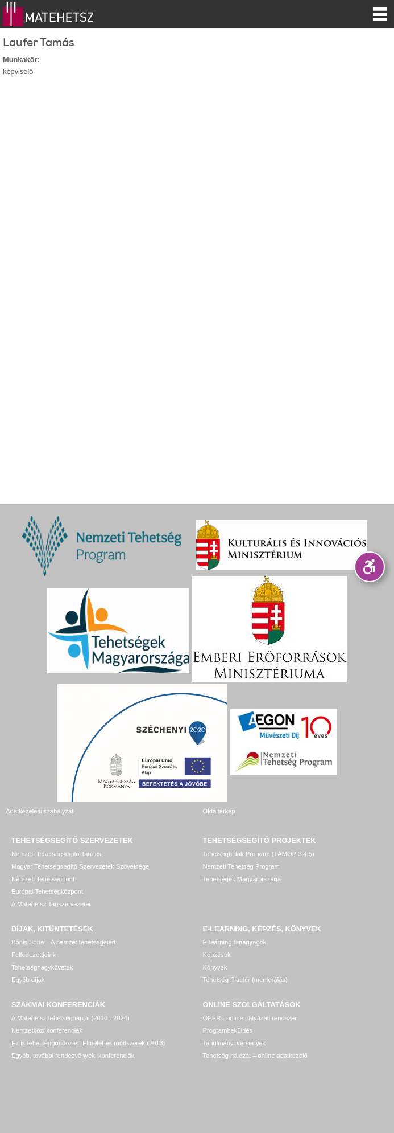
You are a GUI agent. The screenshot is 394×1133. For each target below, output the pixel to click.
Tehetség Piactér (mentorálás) (245, 979)
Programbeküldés (228, 1030)
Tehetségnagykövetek (42, 967)
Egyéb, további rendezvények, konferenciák (72, 1055)
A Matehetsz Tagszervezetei (50, 904)
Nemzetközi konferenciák (46, 1030)
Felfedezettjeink (33, 954)
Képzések (217, 954)
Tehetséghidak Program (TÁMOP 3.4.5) (258, 853)
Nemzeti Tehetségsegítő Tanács (56, 853)
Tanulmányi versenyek (234, 1043)
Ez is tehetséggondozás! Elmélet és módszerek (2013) (88, 1043)
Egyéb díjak (27, 979)
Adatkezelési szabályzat (39, 811)
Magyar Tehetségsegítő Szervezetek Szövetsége (80, 866)
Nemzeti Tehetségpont (42, 879)
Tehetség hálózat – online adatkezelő (255, 1055)
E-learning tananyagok (235, 942)
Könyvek (215, 967)
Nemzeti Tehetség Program (241, 866)
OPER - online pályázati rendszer (250, 1018)
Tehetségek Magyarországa (242, 879)
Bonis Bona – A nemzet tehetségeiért (63, 942)
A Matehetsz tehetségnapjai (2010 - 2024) (70, 1018)
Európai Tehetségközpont (47, 891)
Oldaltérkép (219, 811)
